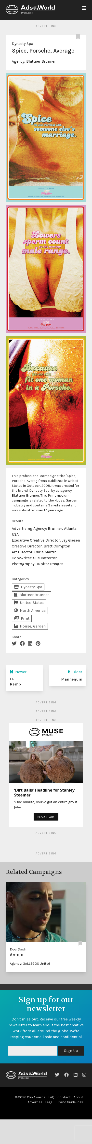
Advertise (34, 1102)
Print (21, 618)
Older (74, 672)
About (78, 1097)
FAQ (51, 1097)
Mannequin (71, 679)
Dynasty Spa (22, 43)
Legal (49, 1102)
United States (29, 602)
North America (30, 610)
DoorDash (18, 949)
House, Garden (30, 626)
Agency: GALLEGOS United (30, 964)
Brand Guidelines (69, 1102)
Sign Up (71, 1050)
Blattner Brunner (41, 61)
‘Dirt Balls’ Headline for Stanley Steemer (44, 792)
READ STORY (45, 817)
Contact (64, 1097)
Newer (18, 672)
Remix (15, 684)
